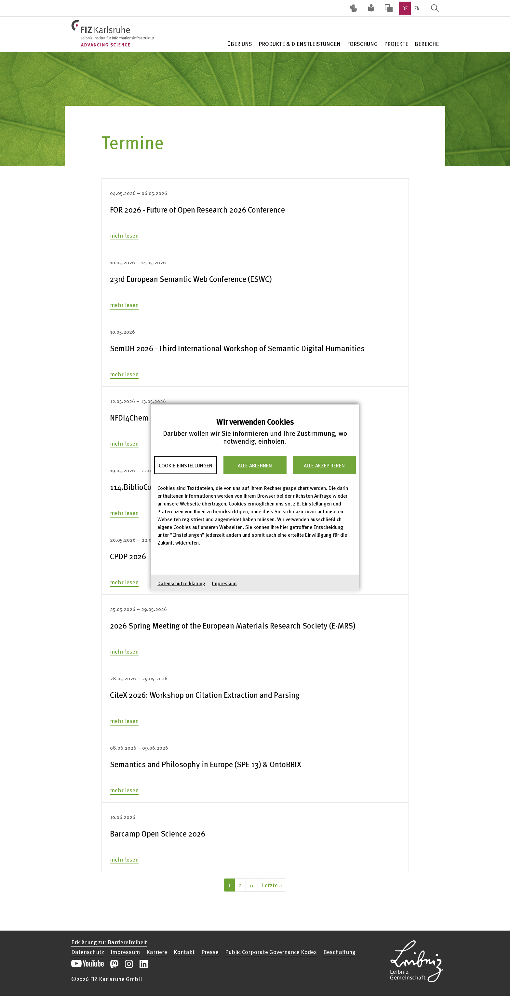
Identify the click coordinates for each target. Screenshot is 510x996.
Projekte (396, 44)
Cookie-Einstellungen (185, 465)
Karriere (156, 952)
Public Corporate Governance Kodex (271, 952)
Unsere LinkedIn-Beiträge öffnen (144, 964)
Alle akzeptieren (324, 465)
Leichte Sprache (371, 8)
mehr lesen (124, 235)
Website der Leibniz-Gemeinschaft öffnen (417, 960)
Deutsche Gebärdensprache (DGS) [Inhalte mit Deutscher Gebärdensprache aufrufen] (353, 8)
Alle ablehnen (255, 465)
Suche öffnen (435, 8)
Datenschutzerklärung (181, 583)
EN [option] (417, 8)
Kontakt (184, 952)
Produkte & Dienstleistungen (300, 44)
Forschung (362, 44)
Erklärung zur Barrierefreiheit (109, 942)
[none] (255, 209)
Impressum (224, 583)
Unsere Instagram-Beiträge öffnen (129, 964)
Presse (210, 952)
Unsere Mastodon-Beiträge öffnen (114, 964)
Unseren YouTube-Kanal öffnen (87, 964)
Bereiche (427, 44)
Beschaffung (339, 952)
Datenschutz (87, 952)
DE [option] (405, 8)
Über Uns (239, 44)
